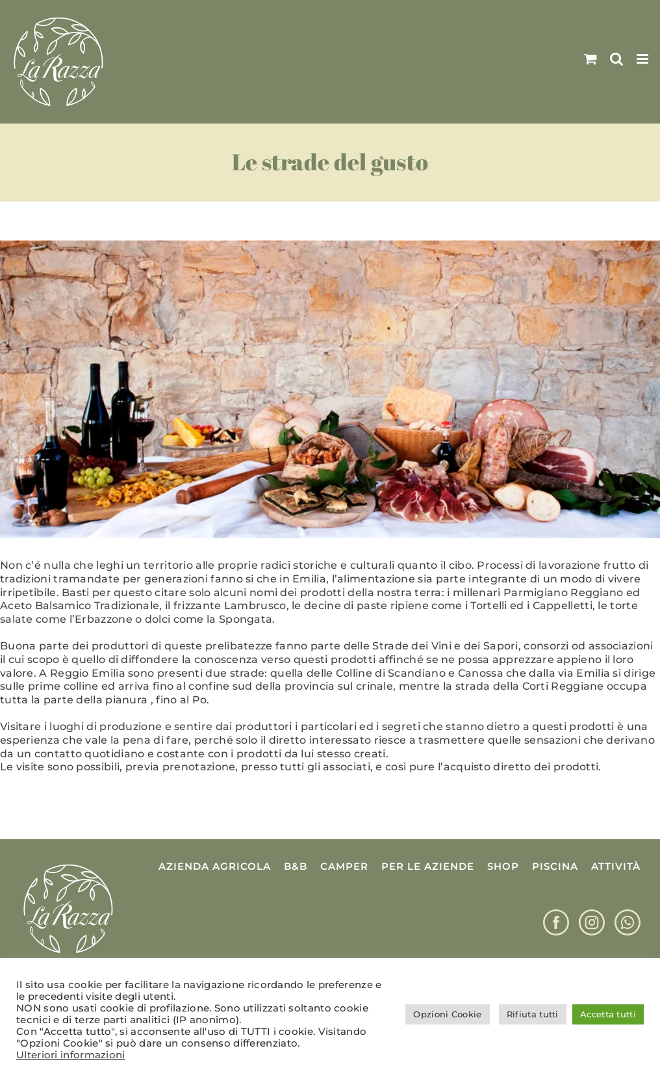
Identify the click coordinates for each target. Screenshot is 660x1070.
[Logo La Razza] (68, 865)
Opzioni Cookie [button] (447, 1014)
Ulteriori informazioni (70, 1055)
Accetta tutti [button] (608, 1014)
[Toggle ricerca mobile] (616, 59)
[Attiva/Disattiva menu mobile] (643, 59)
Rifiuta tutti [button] (533, 1014)
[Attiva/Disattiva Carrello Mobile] (590, 59)
